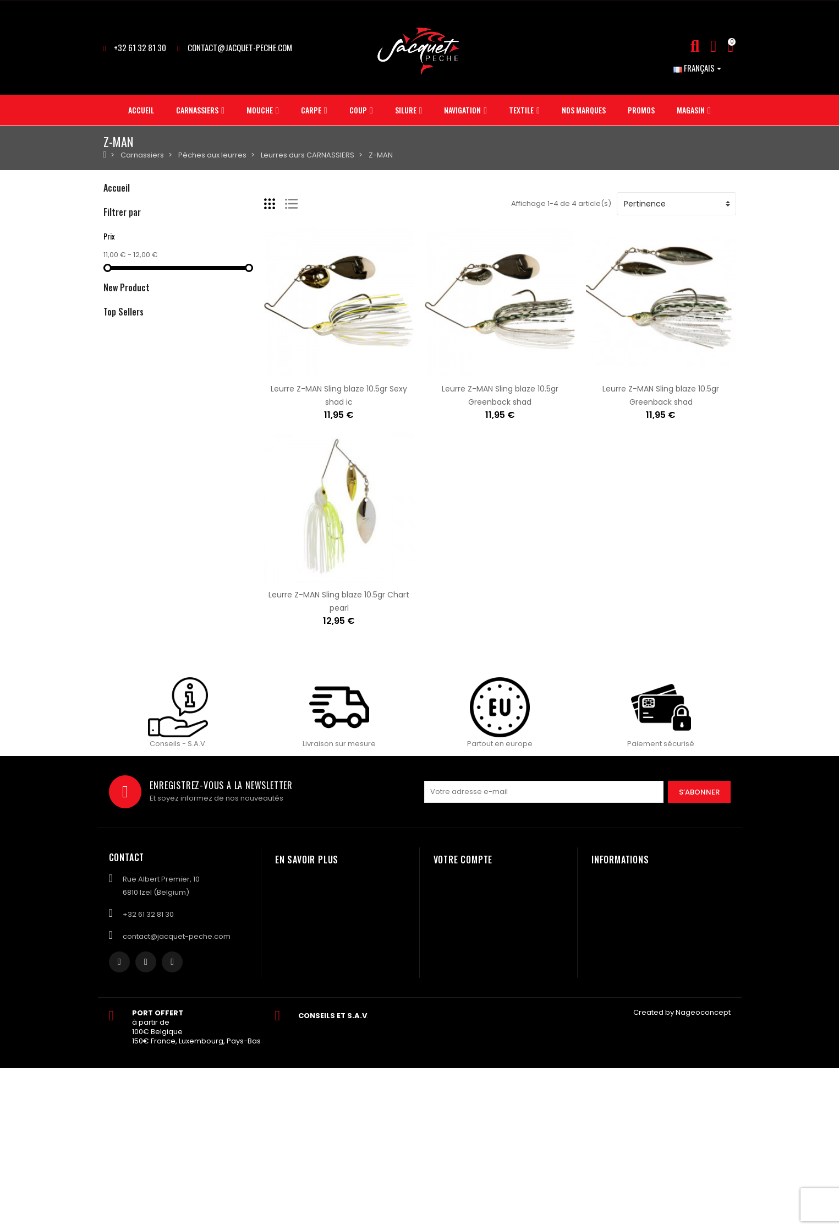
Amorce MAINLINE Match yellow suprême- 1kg (242, 590)
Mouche (118, 227)
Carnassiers (125, 209)
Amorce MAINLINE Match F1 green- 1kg (227, 524)
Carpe (115, 246)
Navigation (122, 302)
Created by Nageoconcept (682, 1173)
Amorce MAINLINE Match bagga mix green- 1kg (244, 458)
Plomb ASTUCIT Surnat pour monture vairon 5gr (247, 674)
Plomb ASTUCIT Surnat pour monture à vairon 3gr (250, 779)
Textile (114, 321)
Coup (113, 265)
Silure (113, 284)
